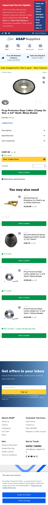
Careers (5, 425)
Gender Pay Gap (8, 448)
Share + (45, 72)
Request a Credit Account (36, 431)
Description (6, 130)
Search (18, 46)
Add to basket (24, 172)
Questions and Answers (13, 179)
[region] (24, 488)
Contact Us (30, 425)
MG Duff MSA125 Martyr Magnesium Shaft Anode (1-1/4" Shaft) (34, 236)
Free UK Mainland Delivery (13, 58)
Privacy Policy (33, 397)
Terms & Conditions (9, 455)
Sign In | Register (39, 33)
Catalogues (6, 428)
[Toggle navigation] (7, 47)
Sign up (24, 392)
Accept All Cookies (24, 495)
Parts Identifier (31, 428)
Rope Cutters (7, 72)
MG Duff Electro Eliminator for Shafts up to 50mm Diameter (34, 200)
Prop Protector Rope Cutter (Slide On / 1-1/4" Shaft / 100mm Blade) (34, 311)
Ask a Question (8, 141)
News (4, 435)
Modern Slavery (8, 451)
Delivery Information (9, 445)
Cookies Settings (24, 501)
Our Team (5, 431)
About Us (5, 421)
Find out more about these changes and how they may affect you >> (40, 15)
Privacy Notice (34, 395)
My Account (29, 46)
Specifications (8, 135)
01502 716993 (33, 446)
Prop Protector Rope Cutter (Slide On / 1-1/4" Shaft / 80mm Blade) (34, 274)
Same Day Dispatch (37, 57)
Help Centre (30, 421)
